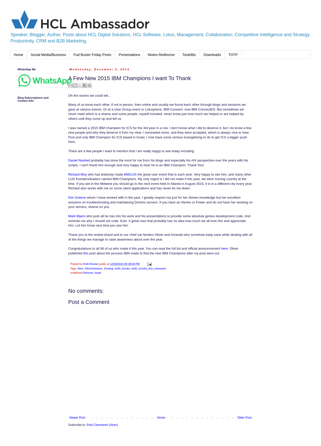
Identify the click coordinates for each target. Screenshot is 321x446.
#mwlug (108, 268)
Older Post (244, 417)
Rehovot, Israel (92, 272)
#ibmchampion (93, 268)
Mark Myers (77, 216)
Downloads (212, 55)
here (224, 248)
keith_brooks (122, 268)
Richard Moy (77, 174)
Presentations (129, 55)
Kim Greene (77, 197)
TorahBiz (189, 55)
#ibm (80, 268)
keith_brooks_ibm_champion (149, 268)
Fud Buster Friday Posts (92, 55)
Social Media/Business (48, 55)
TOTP (233, 55)
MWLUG (130, 174)
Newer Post (77, 417)
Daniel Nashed (79, 160)
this (86, 253)
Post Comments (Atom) (102, 425)
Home (18, 55)
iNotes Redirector (161, 55)
